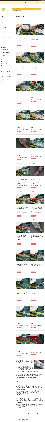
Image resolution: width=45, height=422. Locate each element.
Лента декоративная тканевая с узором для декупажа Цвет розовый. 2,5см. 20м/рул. (22, 264)
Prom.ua (26, 419)
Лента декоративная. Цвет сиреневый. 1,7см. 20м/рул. (23, 320)
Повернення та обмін (4, 29)
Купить (19, 45)
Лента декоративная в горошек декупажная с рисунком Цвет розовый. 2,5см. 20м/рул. (21, 236)
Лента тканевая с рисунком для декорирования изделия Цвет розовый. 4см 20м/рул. (36, 124)
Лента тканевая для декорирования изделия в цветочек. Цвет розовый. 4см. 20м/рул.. (22, 152)
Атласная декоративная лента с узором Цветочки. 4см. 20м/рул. (22, 38)
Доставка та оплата (17, 10)
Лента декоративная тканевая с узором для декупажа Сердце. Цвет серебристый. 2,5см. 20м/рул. (22, 292)
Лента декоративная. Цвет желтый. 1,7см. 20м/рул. (36, 320)
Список (43, 19)
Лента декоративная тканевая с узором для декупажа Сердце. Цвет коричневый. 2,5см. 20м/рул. (36, 264)
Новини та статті (3, 30)
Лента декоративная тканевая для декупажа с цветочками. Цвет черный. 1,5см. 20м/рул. (37, 292)
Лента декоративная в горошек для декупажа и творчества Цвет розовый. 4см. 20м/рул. (36, 180)
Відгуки (2, 22)
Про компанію (32, 8)
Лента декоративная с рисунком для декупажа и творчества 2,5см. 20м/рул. (22, 208)
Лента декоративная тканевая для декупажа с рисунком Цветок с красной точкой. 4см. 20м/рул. (22, 66)
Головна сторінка (16, 8)
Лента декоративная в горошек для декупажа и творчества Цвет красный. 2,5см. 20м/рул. (37, 208)
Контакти (38, 8)
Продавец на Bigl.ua (22, 420)
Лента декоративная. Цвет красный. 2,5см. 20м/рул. (36, 347)
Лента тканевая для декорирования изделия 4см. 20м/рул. (36, 152)
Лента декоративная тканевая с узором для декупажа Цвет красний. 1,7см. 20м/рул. (22, 348)
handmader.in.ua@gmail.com (7, 59)
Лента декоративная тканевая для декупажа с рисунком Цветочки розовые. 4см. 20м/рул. (36, 38)
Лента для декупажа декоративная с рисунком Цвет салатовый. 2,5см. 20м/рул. (37, 236)
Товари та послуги (24, 8)
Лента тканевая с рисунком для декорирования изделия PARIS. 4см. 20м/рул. (22, 124)
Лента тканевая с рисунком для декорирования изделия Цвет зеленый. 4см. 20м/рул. (36, 66)
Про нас (2, 20)
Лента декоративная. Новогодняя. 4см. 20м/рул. (36, 94)
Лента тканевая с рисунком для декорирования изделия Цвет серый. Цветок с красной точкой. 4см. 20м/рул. (22, 95)
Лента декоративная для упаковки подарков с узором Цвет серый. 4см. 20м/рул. (22, 180)
